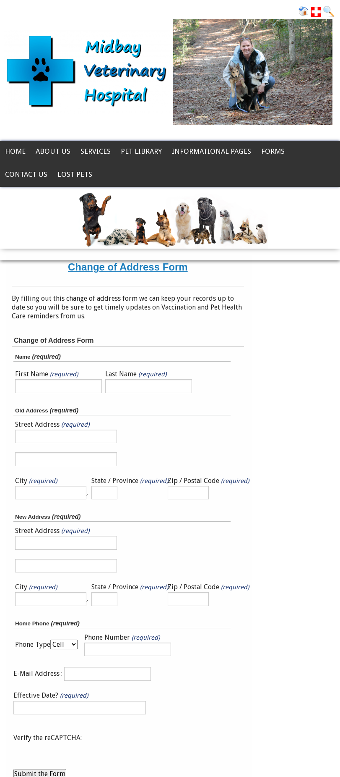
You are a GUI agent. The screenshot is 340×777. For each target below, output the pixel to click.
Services (95, 151)
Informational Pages (211, 151)
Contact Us (26, 174)
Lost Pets (74, 174)
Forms (273, 151)
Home (15, 151)
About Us (53, 151)
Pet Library (141, 151)
